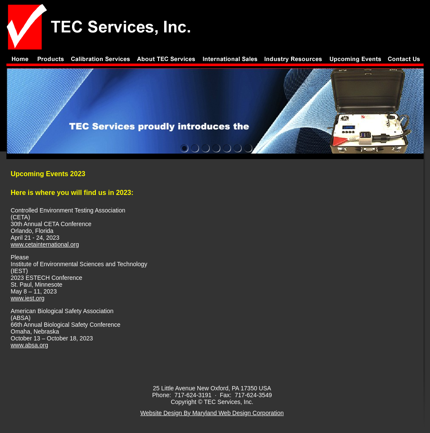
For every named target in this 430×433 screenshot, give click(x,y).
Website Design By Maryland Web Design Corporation (211, 413)
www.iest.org (27, 298)
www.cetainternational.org (45, 244)
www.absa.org (29, 345)
